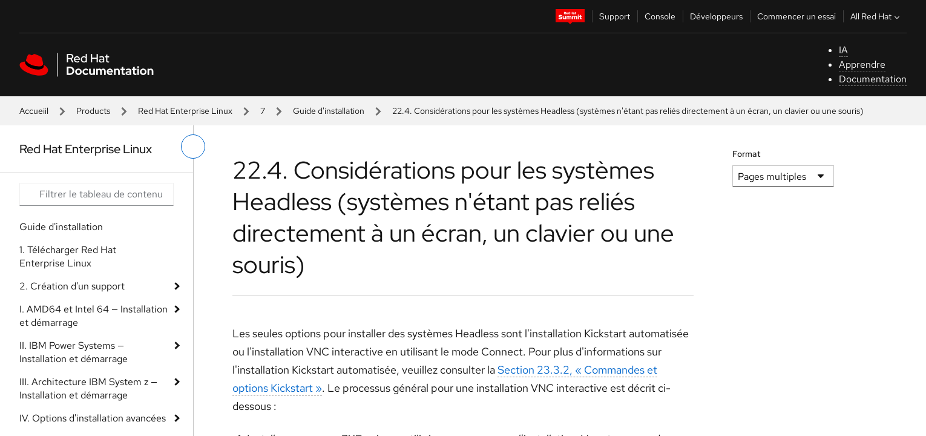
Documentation (873, 79)
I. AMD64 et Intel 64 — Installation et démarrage (93, 316)
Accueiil (33, 110)
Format (746, 153)
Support (614, 16)
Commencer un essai (796, 16)
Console (660, 16)
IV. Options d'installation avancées (92, 418)
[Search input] (96, 194)
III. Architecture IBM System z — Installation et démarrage (88, 388)
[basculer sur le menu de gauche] (193, 146)
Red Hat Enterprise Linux (185, 110)
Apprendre (862, 64)
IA (843, 50)
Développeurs (716, 16)
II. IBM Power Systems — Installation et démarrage (73, 352)
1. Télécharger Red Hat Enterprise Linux (67, 256)
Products (93, 110)
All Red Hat (876, 16)
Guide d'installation (328, 110)
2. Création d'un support (72, 286)
